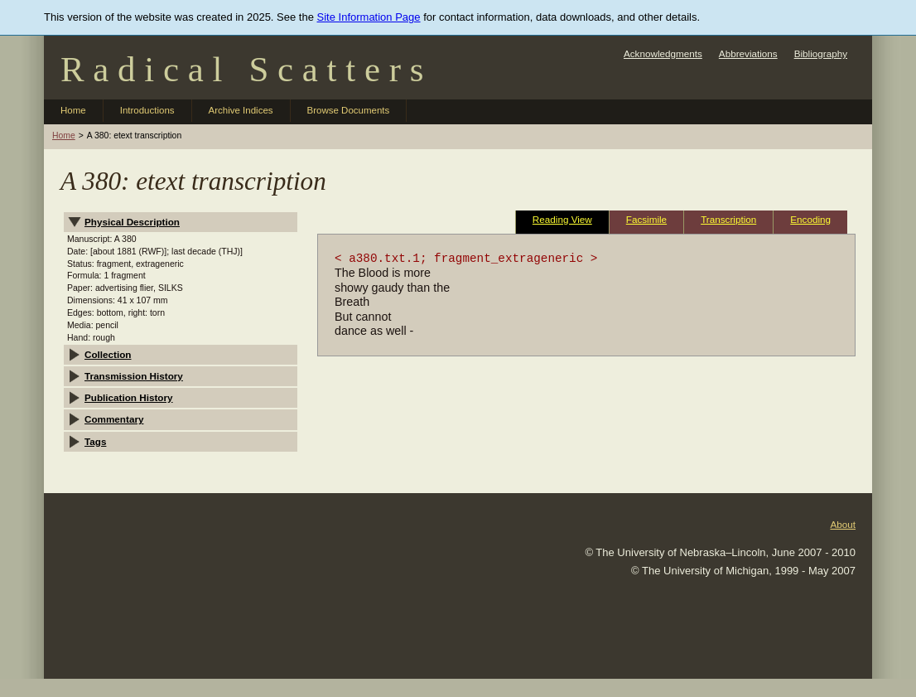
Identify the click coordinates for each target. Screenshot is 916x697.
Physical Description (132, 221)
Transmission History (133, 375)
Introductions (147, 110)
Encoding (810, 219)
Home (73, 110)
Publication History (128, 397)
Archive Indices (241, 110)
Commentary (113, 419)
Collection (108, 354)
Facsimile (646, 219)
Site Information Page (369, 17)
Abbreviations (748, 53)
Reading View (562, 219)
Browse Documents (348, 110)
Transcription (728, 219)
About (843, 524)
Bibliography (820, 53)
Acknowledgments (663, 53)
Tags (95, 441)
